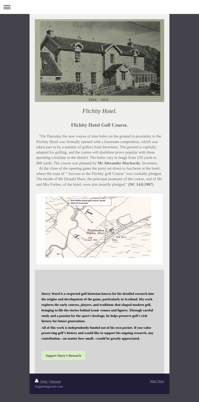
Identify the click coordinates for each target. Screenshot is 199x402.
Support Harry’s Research (63, 355)
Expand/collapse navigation (99, 7)
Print (41, 381)
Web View (157, 381)
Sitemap (55, 381)
